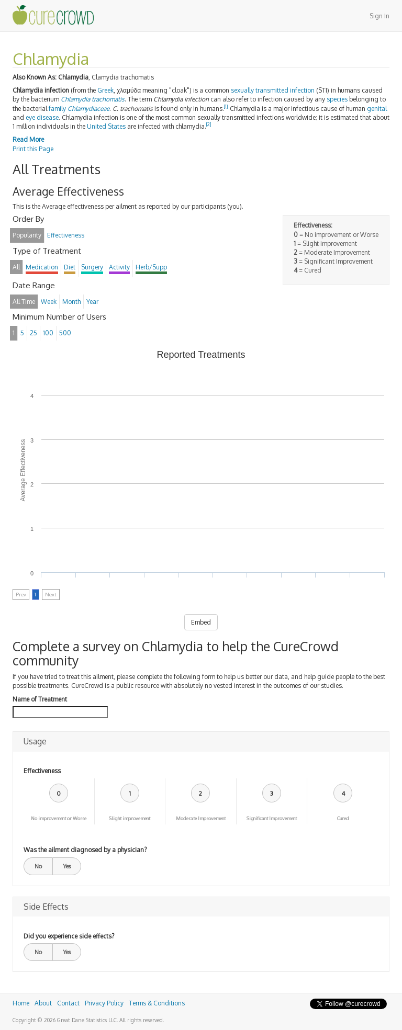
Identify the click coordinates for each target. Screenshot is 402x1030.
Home (21, 1003)
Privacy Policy (104, 1003)
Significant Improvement (272, 818)
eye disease (42, 117)
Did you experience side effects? (69, 936)
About (43, 1003)
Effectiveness (42, 771)
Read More (28, 139)
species (337, 99)
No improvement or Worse (58, 818)
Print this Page (33, 149)
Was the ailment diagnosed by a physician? (85, 850)
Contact (68, 1003)
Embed (201, 622)
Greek (105, 90)
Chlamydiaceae (88, 108)
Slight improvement (129, 818)
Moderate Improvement (201, 818)
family (57, 108)
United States (106, 126)
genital (377, 108)
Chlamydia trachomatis (93, 99)
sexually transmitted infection (273, 90)
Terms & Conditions (157, 1003)
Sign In (379, 16)
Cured (343, 818)
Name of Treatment (40, 699)
